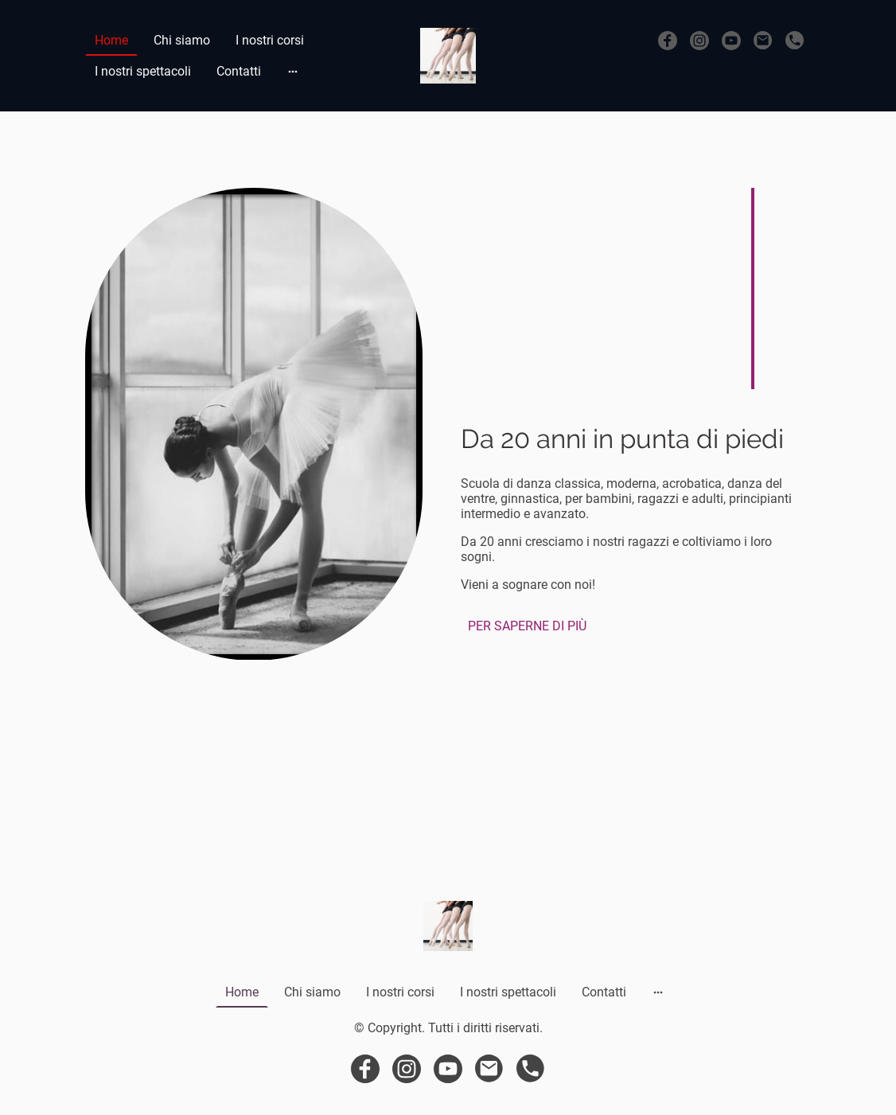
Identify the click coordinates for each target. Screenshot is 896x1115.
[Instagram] (699, 40)
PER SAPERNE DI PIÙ (527, 626)
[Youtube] (731, 40)
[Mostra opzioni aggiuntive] (293, 72)
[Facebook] (667, 40)
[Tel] (794, 40)
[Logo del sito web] (448, 56)
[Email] (763, 40)
